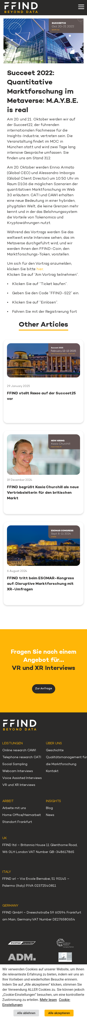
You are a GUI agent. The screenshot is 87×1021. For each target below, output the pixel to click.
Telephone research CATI (21, 757)
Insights (53, 801)
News (50, 815)
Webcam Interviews (17, 771)
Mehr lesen (48, 1000)
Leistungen (12, 743)
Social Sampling (14, 764)
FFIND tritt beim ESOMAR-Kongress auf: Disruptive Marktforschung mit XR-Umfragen (40, 584)
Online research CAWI (19, 750)
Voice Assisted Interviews (22, 778)
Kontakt (52, 771)
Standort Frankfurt (17, 822)
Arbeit (8, 801)
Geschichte (55, 750)
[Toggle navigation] (81, 7)
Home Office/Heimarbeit (21, 815)
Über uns (54, 743)
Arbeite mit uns (14, 808)
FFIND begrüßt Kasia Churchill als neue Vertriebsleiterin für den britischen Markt (43, 492)
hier (39, 269)
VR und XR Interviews (18, 785)
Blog (49, 808)
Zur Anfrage (43, 688)
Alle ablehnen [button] (26, 1013)
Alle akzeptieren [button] (59, 1013)
